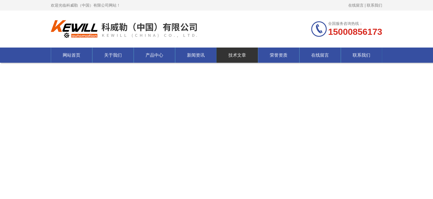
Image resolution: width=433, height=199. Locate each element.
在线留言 (356, 5)
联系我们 (374, 5)
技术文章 (237, 55)
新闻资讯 (196, 55)
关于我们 (113, 55)
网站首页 (71, 55)
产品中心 (154, 55)
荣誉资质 (278, 55)
